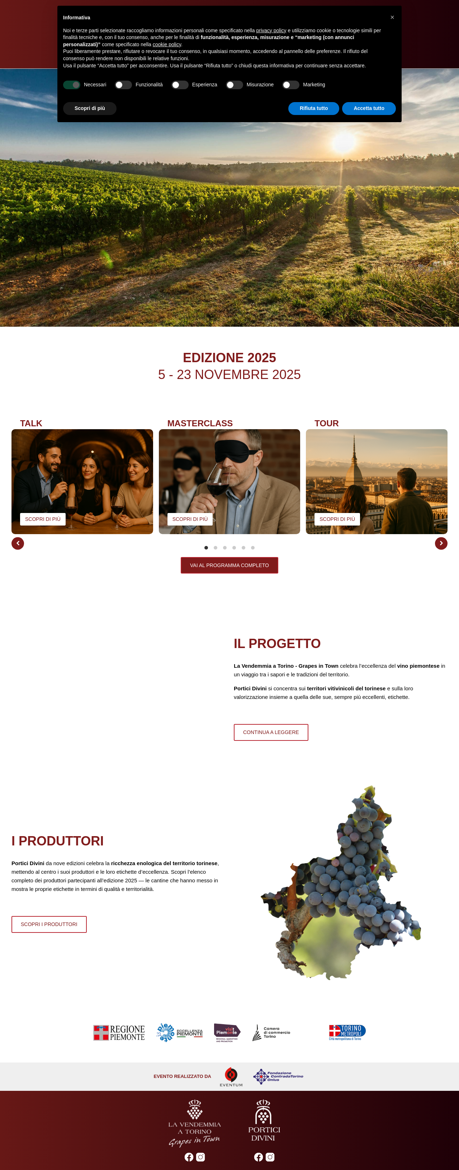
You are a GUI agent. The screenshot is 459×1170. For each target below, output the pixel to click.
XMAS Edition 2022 (202, 1157)
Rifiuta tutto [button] (314, 108)
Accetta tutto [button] (369, 108)
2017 (299, 1157)
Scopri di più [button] (90, 108)
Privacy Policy (169, 1127)
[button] (17, 543)
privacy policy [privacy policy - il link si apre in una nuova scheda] (271, 30)
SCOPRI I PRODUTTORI (49, 870)
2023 (174, 1157)
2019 (271, 1157)
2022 (230, 1157)
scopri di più (43, 519)
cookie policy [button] (167, 44)
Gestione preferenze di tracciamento (266, 1127)
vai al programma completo (229, 565)
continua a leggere (271, 705)
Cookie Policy (206, 1127)
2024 (160, 1157)
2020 (257, 1157)
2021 (243, 1157)
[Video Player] (229, 198)
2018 (285, 1157)
